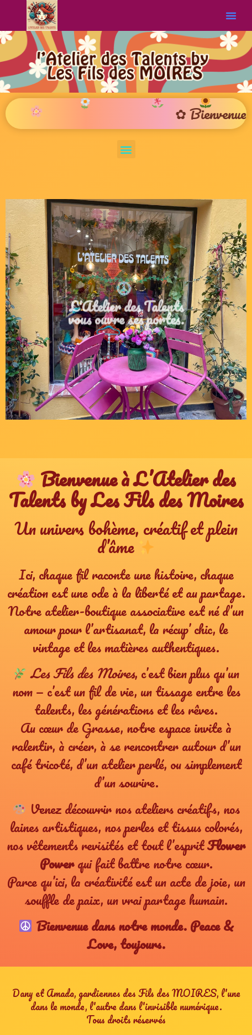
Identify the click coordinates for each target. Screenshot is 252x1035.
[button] (231, 15)
